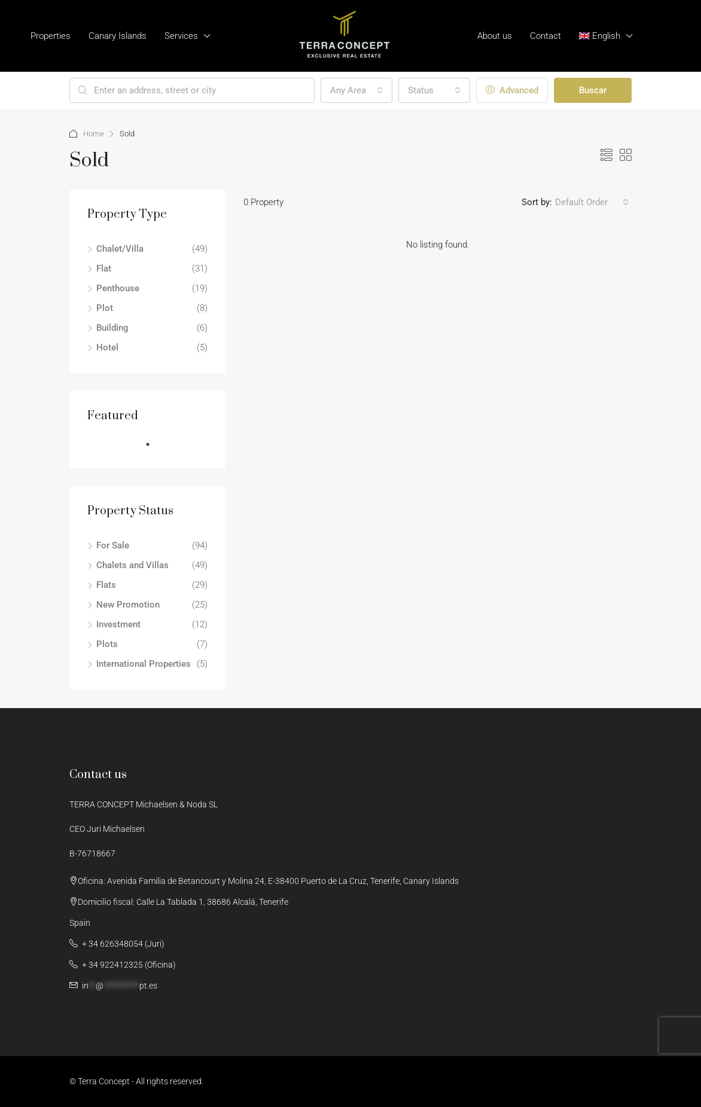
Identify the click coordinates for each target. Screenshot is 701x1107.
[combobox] (356, 90)
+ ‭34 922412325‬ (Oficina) (128, 964)
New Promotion (128, 604)
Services (181, 36)
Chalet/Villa (120, 248)
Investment (118, 624)
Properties (51, 36)
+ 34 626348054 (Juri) (122, 944)
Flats (106, 585)
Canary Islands (118, 36)
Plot (104, 308)
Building (112, 327)
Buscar (592, 90)
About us (494, 36)
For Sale (112, 545)
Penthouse (117, 288)
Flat (103, 268)
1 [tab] (154, 449)
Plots (107, 644)
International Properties (143, 663)
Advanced (512, 90)
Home (93, 133)
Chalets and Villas (132, 565)
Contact (545, 36)
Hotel (107, 347)
